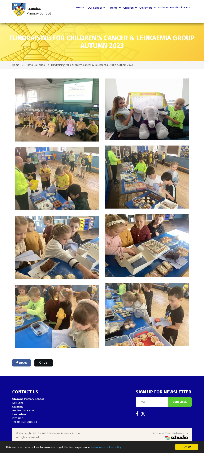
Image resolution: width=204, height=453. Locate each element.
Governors (146, 7)
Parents (113, 7)
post (43, 362)
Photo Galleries (35, 65)
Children (128, 7)
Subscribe (180, 402)
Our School (95, 7)
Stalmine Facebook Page (174, 7)
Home (80, 7)
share (21, 362)
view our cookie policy (107, 448)
